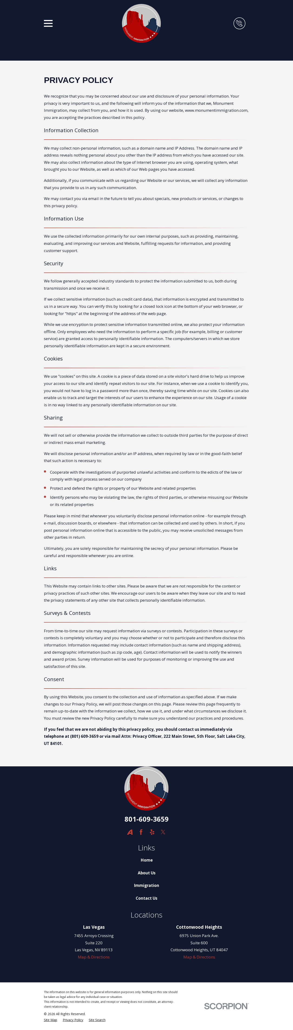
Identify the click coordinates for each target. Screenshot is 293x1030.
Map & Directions (94, 957)
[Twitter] (163, 832)
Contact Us (146, 898)
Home (147, 860)
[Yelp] (152, 832)
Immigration (146, 885)
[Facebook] (141, 832)
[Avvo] (130, 832)
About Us (146, 873)
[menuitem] (50, 1020)
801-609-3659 (147, 818)
